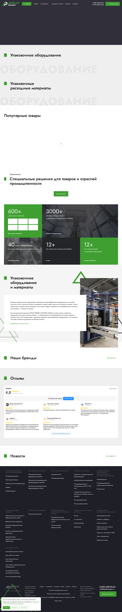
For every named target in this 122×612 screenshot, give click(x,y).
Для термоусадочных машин (14, 551)
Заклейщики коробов (59, 471)
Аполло (8, 388)
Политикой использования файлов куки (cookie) (21, 602)
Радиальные (100, 489)
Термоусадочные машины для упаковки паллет (60, 512)
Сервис (42, 586)
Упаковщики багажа (12, 480)
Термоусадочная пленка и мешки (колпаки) (105, 528)
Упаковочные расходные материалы (106, 511)
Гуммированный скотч (103, 516)
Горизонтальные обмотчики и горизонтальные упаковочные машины (106, 473)
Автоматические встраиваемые (83, 480)
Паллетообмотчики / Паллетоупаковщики (14, 471)
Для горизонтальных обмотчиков (12, 560)
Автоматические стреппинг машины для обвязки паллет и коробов (83, 494)
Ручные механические (80, 504)
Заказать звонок (108, 594)
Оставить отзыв (68, 398)
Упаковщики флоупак (34, 514)
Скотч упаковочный (103, 536)
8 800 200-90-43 (98, 3)
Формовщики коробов (37, 471)
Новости (68, 586)
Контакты (74, 586)
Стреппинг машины (82, 471)
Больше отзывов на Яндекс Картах (61, 433)
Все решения (61, 194)
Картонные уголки (102, 540)
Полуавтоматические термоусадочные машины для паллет (60, 519)
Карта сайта (58, 601)
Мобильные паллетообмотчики (15, 484)
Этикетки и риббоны (103, 519)
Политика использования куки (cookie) (58, 594)
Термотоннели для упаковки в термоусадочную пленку (15, 517)
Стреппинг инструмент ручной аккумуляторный (83, 475)
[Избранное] (86, 4)
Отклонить (24, 608)
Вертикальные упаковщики (14, 521)
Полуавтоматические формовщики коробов (35, 475)
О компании (49, 586)
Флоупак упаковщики (37, 510)
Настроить (15, 608)
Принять (6, 608)
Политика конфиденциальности (58, 590)
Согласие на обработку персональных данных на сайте (58, 597)
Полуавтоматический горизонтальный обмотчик (105, 484)
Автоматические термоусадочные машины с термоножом (14, 539)
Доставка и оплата (59, 586)
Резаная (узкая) (79, 523)
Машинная (77, 527)
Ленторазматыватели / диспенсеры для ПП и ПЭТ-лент (82, 486)
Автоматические (10, 491)
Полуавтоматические (12, 476)
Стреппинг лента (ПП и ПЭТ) (105, 533)
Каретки (8, 487)
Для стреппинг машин (12, 555)
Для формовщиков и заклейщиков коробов (12, 572)
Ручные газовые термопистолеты (56, 526)
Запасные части (12, 548)
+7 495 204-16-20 (98, 5)
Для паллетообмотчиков (13, 576)
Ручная (76, 516)
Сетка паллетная (102, 523)
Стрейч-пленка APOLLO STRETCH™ (83, 511)
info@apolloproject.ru (107, 589)
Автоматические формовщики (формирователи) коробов (37, 481)
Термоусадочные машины (12, 511)
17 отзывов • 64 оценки (17, 393)
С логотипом (78, 519)
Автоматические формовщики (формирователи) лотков (37, 487)
